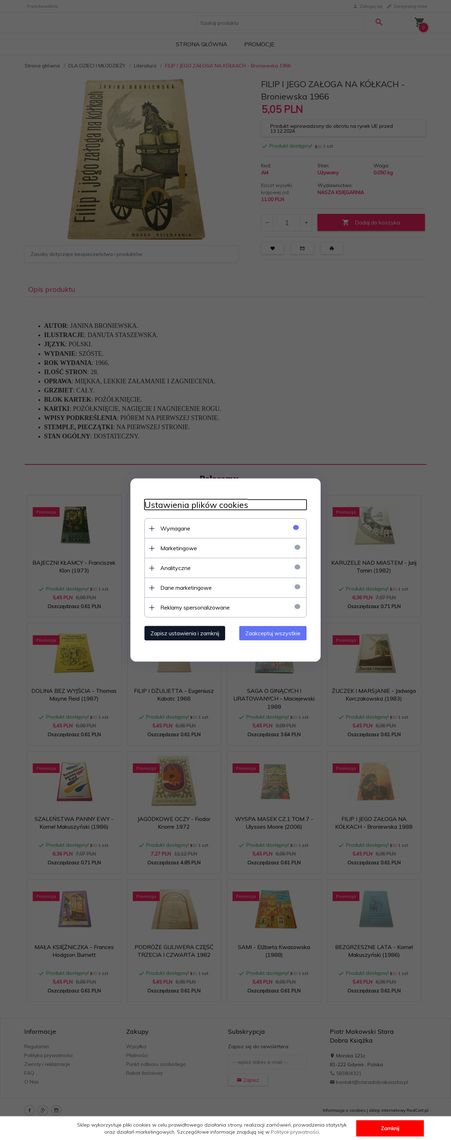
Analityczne (175, 567)
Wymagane (175, 528)
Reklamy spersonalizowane (195, 607)
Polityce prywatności (295, 1132)
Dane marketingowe (186, 587)
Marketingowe (178, 548)
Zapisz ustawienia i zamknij (184, 633)
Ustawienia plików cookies (196, 505)
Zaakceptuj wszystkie (273, 633)
